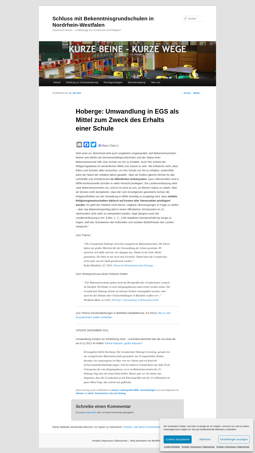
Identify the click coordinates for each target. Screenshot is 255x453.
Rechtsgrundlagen (113, 82)
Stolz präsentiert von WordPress (146, 441)
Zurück (186, 93)
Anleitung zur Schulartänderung (82, 82)
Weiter (198, 93)
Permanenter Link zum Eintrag (110, 393)
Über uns (155, 82)
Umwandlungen (148, 390)
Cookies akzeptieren (178, 439)
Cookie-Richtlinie (172, 447)
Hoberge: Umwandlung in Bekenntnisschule (135, 300)
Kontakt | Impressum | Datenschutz (198, 447)
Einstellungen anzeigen (234, 439)
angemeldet (91, 412)
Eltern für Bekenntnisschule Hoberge (133, 265)
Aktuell (56, 82)
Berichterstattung (136, 82)
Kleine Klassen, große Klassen (123, 343)
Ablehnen (205, 439)
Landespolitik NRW (129, 390)
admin (90, 393)
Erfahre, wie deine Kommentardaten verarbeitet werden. (157, 426)
